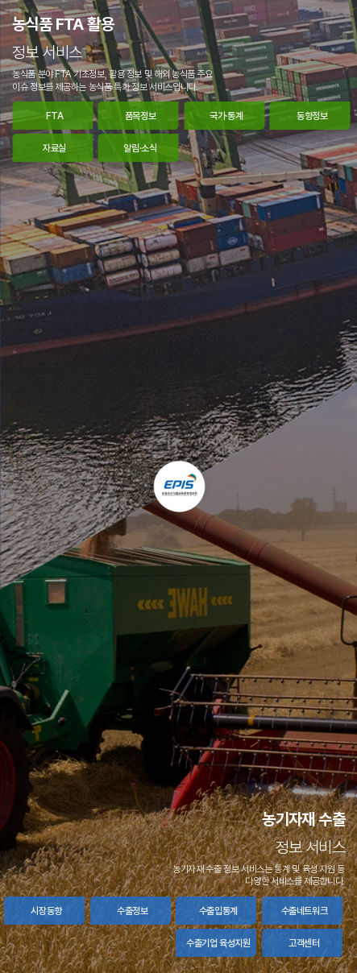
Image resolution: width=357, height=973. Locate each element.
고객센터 (304, 943)
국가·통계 (226, 116)
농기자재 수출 (303, 819)
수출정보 (132, 911)
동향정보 (312, 116)
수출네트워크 (304, 911)
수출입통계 (218, 911)
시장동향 (46, 911)
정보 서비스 (46, 52)
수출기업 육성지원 (218, 943)
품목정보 (140, 116)
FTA (55, 116)
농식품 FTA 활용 (63, 24)
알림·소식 (139, 148)
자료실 (54, 148)
